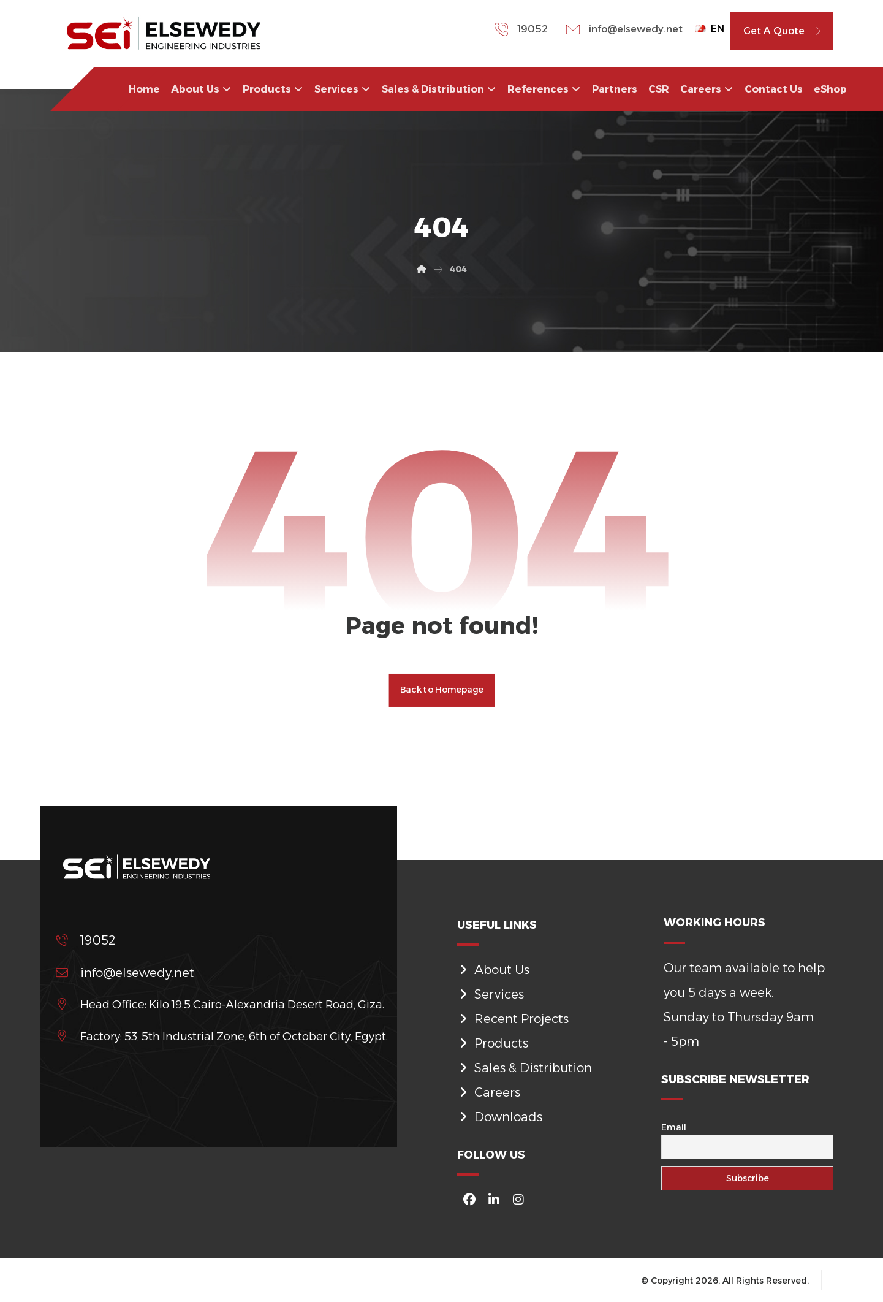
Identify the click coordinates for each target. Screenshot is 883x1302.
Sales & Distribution (524, 1067)
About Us (493, 969)
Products (492, 1042)
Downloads (499, 1116)
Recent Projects (513, 1018)
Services (490, 993)
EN (709, 28)
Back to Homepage (442, 691)
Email (673, 1129)
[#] (469, 1199)
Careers (488, 1091)
